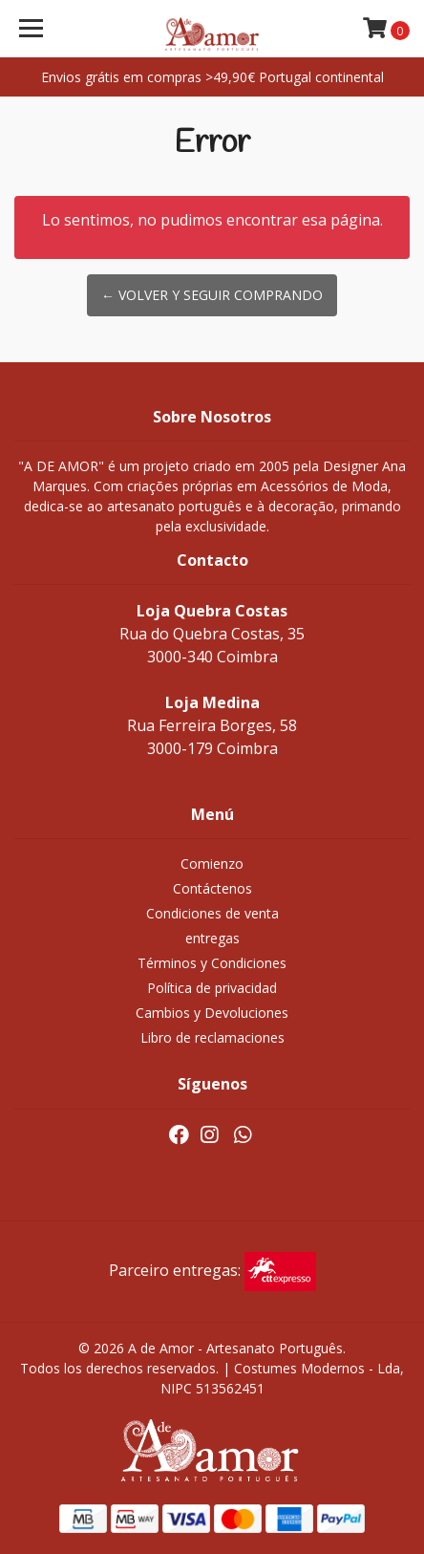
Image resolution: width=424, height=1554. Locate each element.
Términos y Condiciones (212, 963)
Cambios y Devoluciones (212, 1013)
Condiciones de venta (212, 913)
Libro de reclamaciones (212, 1037)
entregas (212, 938)
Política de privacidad (212, 988)
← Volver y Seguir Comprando (212, 295)
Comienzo (212, 863)
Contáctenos (212, 888)
